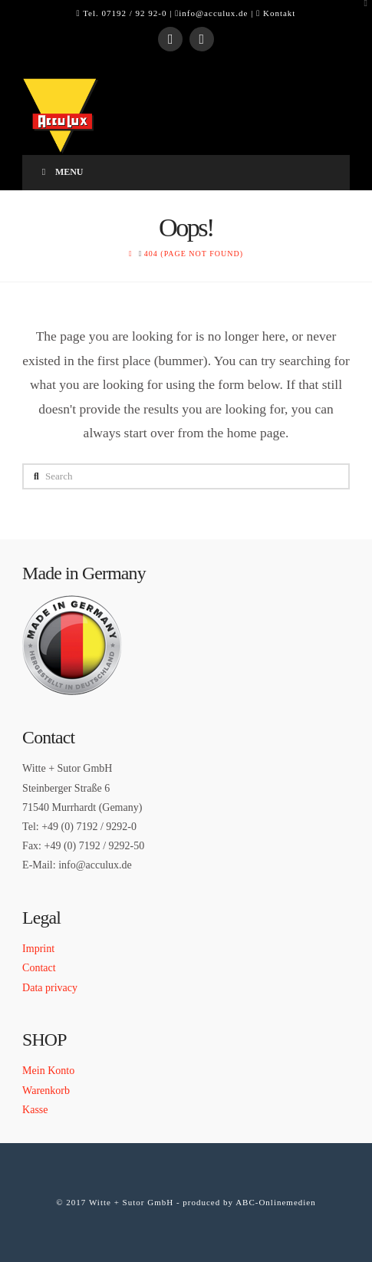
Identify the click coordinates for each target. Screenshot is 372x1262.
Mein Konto (48, 1070)
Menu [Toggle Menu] (60, 171)
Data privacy (49, 987)
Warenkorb (46, 1090)
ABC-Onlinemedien (275, 1202)
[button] (357, 14)
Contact (39, 968)
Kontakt (279, 13)
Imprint (38, 948)
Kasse (35, 1109)
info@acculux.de (213, 13)
